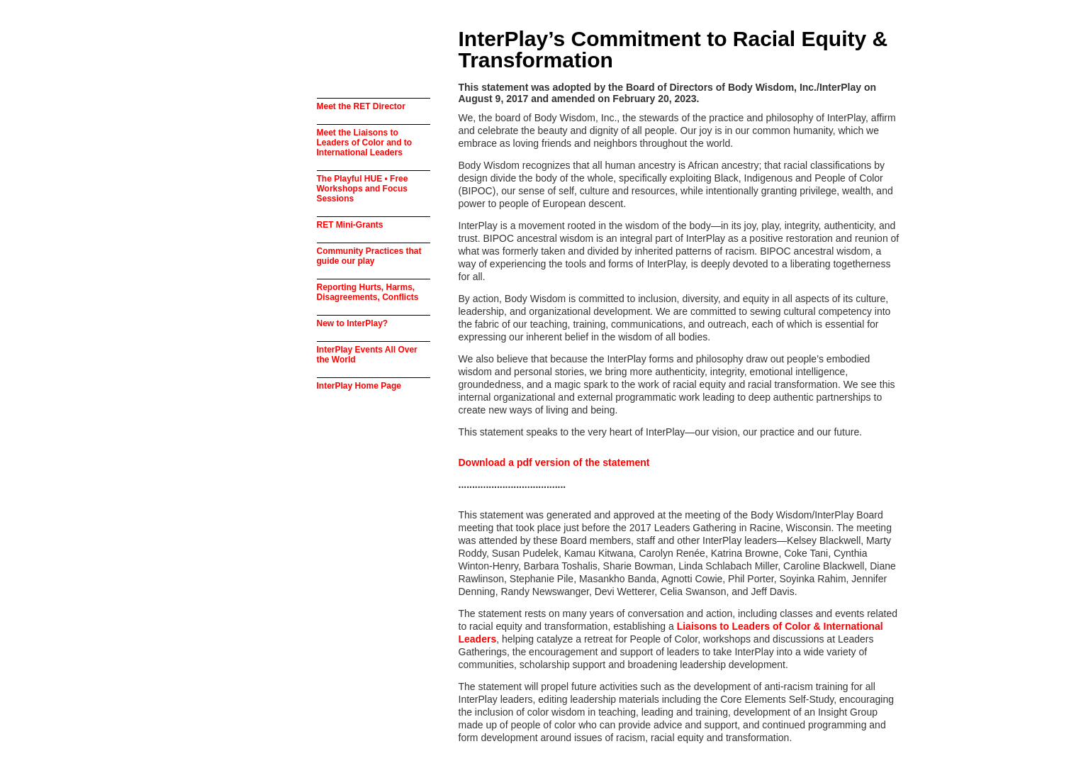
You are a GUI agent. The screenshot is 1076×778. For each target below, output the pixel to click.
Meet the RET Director (361, 106)
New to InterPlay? (352, 323)
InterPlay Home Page (359, 386)
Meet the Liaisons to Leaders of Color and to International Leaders (365, 142)
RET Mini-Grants (350, 225)
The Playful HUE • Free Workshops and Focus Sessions (362, 189)
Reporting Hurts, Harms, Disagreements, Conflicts (368, 292)
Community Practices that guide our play (369, 256)
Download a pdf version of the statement (554, 462)
